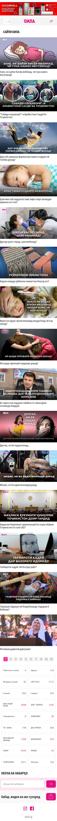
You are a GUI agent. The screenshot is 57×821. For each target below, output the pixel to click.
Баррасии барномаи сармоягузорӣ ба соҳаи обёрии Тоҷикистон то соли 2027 (27, 526)
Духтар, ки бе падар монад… (15, 445)
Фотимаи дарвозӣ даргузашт (15, 649)
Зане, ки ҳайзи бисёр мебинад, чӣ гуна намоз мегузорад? (23, 73)
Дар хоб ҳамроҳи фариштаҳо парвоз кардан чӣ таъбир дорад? (24, 158)
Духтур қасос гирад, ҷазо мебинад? (18, 241)
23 (51, 659)
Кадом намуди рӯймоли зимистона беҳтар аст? (24, 281)
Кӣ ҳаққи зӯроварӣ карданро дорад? (19, 363)
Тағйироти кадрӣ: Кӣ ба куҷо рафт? (18, 567)
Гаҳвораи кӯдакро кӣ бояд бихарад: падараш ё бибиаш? (24, 608)
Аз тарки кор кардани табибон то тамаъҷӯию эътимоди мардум (23, 404)
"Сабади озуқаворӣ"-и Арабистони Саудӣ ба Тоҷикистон (23, 116)
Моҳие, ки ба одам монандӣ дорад (18, 484)
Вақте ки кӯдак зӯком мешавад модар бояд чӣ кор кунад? (26, 322)
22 (46, 659)
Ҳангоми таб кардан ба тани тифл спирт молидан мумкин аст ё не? (25, 201)
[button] (51, 21)
